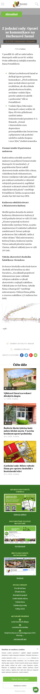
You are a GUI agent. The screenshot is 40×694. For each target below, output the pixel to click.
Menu (2, 4)
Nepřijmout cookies (20, 686)
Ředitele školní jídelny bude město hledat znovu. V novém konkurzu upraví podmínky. (19, 431)
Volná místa (20, 602)
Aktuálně (11, 14)
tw (26, 355)
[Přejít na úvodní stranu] (20, 4)
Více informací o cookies (24, 658)
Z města (22, 49)
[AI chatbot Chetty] (35, 689)
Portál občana (20, 588)
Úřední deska (20, 592)
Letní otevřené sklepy (20, 622)
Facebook (20, 578)
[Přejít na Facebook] (20, 566)
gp (31, 355)
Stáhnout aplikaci (20, 515)
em (35, 355)
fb (22, 355)
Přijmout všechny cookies (20, 679)
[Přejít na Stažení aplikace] (20, 503)
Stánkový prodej (20, 605)
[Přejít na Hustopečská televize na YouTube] (20, 535)
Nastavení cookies (20, 691)
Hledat (37, 4)
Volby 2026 (20, 609)
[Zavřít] (37, 649)
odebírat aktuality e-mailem (22, 344)
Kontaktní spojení (20, 595)
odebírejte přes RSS (22, 349)
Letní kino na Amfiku (20, 627)
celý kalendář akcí (20, 639)
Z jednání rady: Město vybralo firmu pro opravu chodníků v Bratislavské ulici (19, 469)
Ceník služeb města (20, 598)
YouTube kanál (20, 546)
